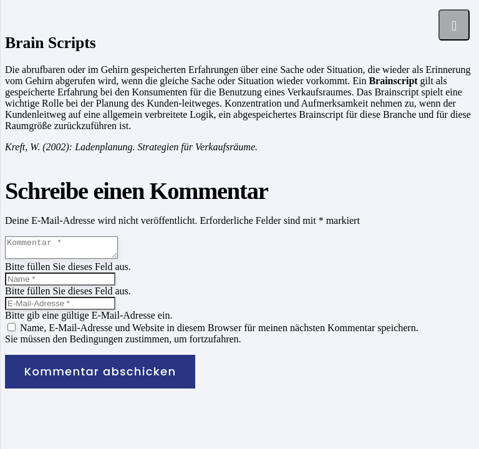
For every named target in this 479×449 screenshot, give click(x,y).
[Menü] (454, 25)
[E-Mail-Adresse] (60, 307)
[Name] (60, 282)
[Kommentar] (67, 249)
